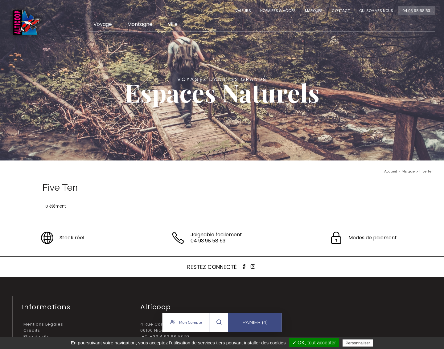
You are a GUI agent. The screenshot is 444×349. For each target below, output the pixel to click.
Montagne (139, 24)
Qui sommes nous (376, 10)
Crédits (31, 330)
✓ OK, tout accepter (314, 342)
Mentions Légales (43, 324)
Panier (255, 322)
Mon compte (186, 322)
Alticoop (26, 22)
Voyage (102, 24)
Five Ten (426, 171)
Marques (314, 10)
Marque (408, 171)
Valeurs (243, 10)
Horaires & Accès (278, 10)
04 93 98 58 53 (416, 10)
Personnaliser (358, 343)
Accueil (390, 171)
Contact (341, 10)
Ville (173, 24)
